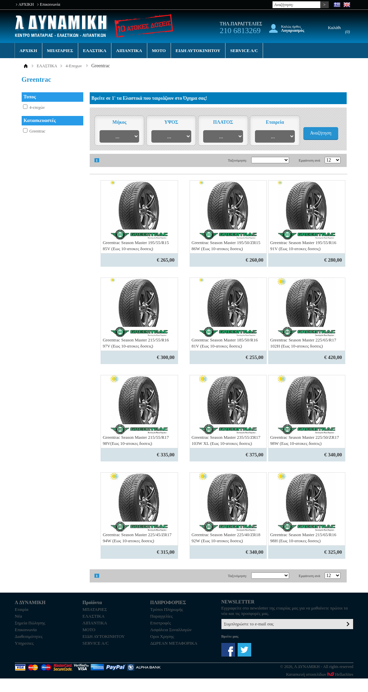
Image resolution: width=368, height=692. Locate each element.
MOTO (159, 50)
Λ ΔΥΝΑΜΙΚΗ (61, 26)
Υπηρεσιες (24, 643)
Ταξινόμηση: (237, 160)
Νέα (18, 616)
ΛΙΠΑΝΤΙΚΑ (129, 50)
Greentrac (37, 131)
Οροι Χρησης (162, 636)
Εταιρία (21, 609)
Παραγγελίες (161, 616)
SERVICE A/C (244, 50)
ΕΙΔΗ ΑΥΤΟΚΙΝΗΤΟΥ (198, 50)
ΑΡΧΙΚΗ (26, 4)
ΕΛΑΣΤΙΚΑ (94, 50)
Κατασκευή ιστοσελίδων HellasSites (319, 674)
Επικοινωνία (50, 4)
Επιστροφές (160, 622)
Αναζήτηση (320, 133)
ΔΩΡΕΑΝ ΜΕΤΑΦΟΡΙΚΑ (174, 643)
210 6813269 (240, 30)
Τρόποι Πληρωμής (166, 609)
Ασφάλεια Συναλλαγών (171, 629)
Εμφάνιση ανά (309, 160)
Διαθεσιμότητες (29, 636)
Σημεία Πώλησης (30, 622)
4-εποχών (37, 107)
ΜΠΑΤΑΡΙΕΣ (60, 50)
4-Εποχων (74, 66)
